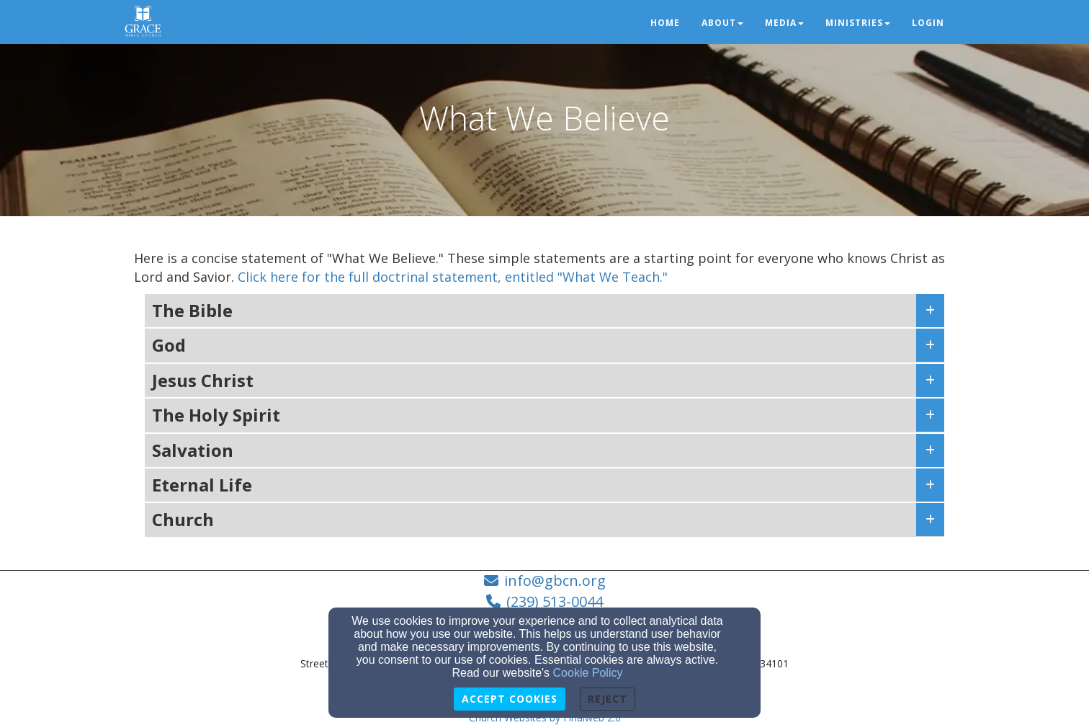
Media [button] (784, 23)
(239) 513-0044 (554, 601)
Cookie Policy (588, 673)
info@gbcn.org (555, 580)
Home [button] (665, 23)
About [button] (722, 23)
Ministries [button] (857, 23)
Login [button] (928, 23)
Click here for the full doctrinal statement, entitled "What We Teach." (453, 276)
